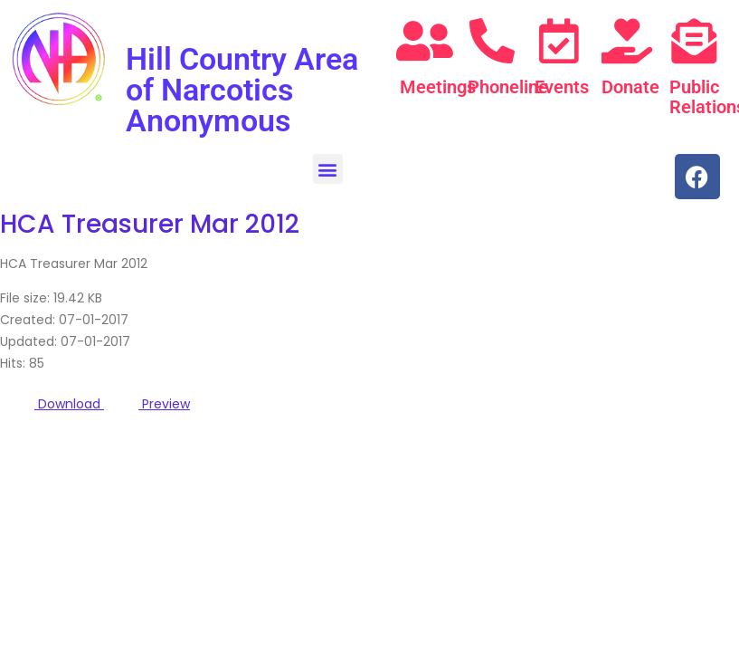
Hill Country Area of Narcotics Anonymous (242, 90)
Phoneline (508, 87)
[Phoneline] (492, 40)
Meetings (438, 87)
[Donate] (626, 40)
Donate (630, 87)
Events (562, 87)
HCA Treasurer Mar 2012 (149, 224)
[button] (328, 169)
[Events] (559, 40)
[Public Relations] (693, 40)
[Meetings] (424, 40)
